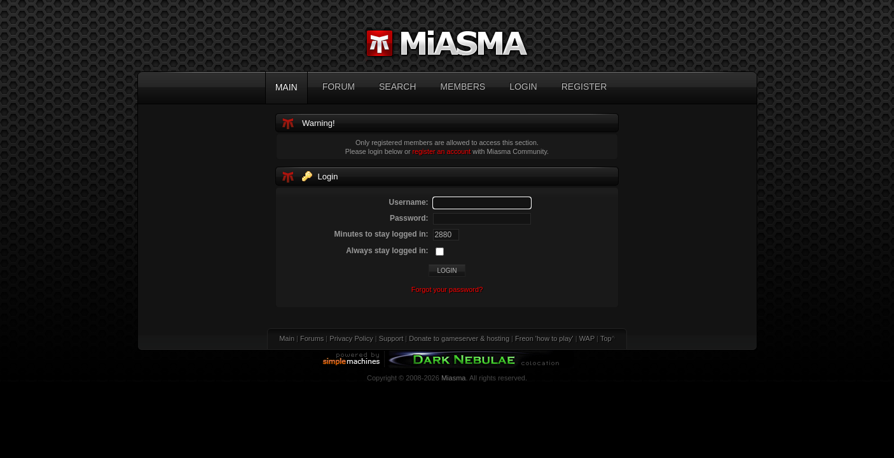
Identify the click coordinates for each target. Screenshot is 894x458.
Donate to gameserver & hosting (459, 338)
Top (606, 338)
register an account (442, 151)
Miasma (453, 378)
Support (391, 338)
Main (286, 338)
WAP (587, 338)
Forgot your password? (447, 289)
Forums (312, 338)
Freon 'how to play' (544, 338)
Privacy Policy (351, 338)
